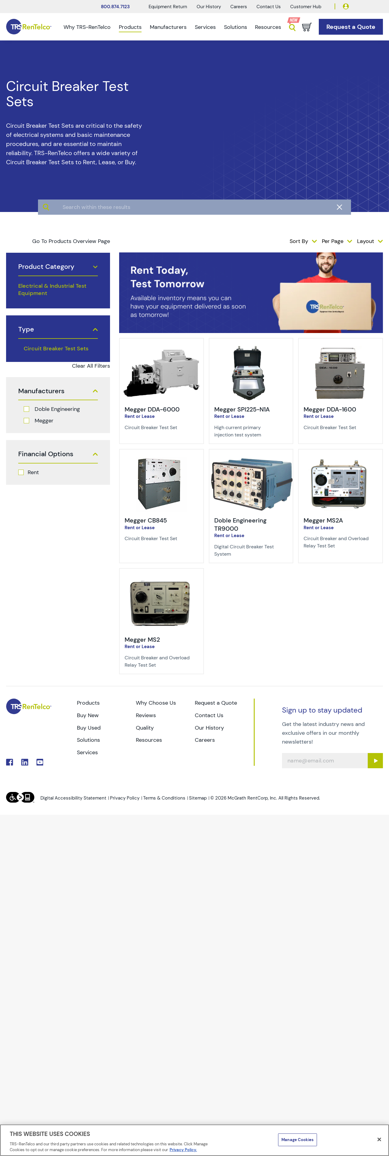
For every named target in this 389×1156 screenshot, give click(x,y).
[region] (194, 1140)
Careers (238, 7)
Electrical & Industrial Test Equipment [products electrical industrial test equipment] (52, 289)
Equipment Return (168, 7)
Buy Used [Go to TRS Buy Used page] (89, 727)
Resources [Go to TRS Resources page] (149, 740)
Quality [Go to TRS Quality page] (145, 727)
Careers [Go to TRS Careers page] (205, 740)
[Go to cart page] (307, 27)
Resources (268, 27)
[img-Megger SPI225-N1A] (251, 350)
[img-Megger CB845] (161, 461)
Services (205, 27)
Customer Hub (305, 7)
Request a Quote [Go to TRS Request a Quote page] (216, 702)
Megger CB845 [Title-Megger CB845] (146, 520)
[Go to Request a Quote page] (351, 27)
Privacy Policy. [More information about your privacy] (183, 1149)
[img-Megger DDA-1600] (340, 350)
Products (130, 27)
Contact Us (268, 7)
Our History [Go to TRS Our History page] (209, 727)
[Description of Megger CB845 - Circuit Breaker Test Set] (158, 538)
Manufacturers (168, 27)
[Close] (379, 1139)
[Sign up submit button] (375, 760)
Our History (209, 7)
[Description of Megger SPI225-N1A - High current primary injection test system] (247, 431)
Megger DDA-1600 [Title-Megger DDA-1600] (330, 409)
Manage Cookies (297, 1139)
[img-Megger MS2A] (340, 461)
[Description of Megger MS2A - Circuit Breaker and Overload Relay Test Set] (337, 542)
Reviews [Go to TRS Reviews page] (146, 715)
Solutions (235, 27)
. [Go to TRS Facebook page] (9, 762)
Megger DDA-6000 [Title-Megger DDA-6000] (152, 409)
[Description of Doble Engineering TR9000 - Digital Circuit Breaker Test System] (247, 550)
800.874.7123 (115, 7)
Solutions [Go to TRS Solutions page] (88, 740)
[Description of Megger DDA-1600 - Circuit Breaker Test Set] (337, 427)
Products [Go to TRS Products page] (88, 702)
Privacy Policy (124, 798)
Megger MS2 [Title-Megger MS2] (142, 640)
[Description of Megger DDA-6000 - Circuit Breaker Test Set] (158, 427)
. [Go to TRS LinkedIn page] (24, 762)
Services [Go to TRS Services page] (87, 752)
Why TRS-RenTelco (87, 27)
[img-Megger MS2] (161, 580)
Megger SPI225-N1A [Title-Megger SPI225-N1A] (242, 409)
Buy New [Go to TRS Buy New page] (88, 715)
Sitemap (198, 798)
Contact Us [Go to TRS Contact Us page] (209, 715)
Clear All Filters (91, 366)
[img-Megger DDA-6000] (161, 350)
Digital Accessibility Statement (73, 798)
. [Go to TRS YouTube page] (39, 762)
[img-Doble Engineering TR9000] (251, 461)
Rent (33, 472)
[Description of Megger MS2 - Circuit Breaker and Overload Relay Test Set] (158, 661)
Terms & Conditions (164, 798)
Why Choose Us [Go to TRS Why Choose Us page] (156, 702)
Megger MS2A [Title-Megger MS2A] (323, 520)
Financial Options (45, 454)
